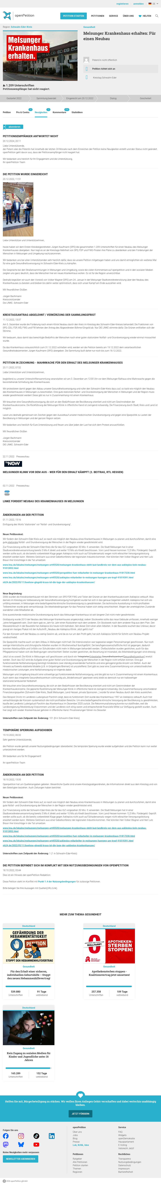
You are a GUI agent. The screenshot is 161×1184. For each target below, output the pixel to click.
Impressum (124, 1168)
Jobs (75, 1135)
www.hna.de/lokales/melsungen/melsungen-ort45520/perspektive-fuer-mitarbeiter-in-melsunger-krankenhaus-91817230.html (69, 572)
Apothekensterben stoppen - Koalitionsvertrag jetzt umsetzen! (109, 973)
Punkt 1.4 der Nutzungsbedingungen (57, 881)
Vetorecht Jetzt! (126, 1148)
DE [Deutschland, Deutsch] (152, 3)
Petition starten (73, 16)
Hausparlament (126, 1141)
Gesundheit (89, 27)
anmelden (138, 3)
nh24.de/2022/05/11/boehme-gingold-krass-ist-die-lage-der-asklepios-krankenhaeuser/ (49, 582)
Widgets (122, 1135)
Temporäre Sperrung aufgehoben (27, 730)
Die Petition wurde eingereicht (25, 174)
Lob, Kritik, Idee (81, 1145)
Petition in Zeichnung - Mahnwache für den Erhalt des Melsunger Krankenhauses (63, 362)
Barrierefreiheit (125, 1172)
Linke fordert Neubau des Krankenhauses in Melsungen (43, 501)
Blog (75, 1138)
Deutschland (28, 926)
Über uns (77, 1132)
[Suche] (156, 15)
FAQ (120, 1132)
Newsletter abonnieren (20, 1159)
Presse (76, 1141)
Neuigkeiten (41, 111)
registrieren (122, 3)
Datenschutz (124, 1165)
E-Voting (122, 1145)
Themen (77, 1168)
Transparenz (124, 1158)
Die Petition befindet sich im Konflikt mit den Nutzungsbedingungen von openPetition (65, 865)
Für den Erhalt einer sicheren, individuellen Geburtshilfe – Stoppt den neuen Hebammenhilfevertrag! (28, 975)
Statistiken (77, 112)
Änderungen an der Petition (23, 514)
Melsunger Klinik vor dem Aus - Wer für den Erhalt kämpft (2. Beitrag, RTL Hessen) (63, 472)
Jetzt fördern (80, 1113)
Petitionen (98, 16)
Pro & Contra (22, 111)
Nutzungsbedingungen (129, 1162)
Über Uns (128, 16)
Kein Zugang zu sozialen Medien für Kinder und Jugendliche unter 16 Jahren (29, 1056)
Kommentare (59, 111)
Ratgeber (77, 1158)
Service (113, 16)
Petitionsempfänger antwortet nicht (30, 136)
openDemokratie (126, 1138)
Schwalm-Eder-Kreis (21, 27)
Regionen (77, 1172)
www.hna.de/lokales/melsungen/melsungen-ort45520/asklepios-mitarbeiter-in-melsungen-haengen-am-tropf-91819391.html (68, 577)
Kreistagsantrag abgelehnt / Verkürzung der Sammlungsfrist (49, 314)
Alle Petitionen (80, 1162)
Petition (7, 112)
